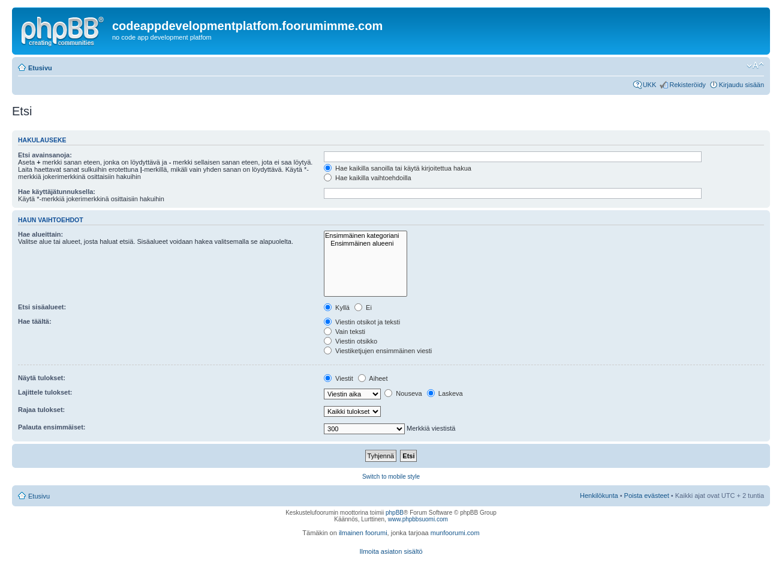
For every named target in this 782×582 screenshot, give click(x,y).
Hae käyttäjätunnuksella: (56, 191)
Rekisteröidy (687, 84)
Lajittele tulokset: (45, 392)
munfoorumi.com (455, 532)
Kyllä (337, 307)
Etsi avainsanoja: (45, 155)
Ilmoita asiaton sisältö (390, 551)
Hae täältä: (35, 321)
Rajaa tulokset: (41, 409)
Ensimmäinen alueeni (365, 243)
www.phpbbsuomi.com (418, 519)
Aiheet (373, 378)
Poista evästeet (646, 495)
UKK (650, 84)
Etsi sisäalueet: (42, 307)
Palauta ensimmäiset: (52, 427)
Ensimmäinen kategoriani (365, 236)
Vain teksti (344, 331)
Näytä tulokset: (41, 377)
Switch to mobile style (391, 476)
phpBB (395, 512)
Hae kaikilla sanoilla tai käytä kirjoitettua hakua (397, 168)
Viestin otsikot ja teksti (362, 322)
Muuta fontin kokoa (755, 65)
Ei (363, 307)
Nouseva (403, 393)
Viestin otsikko (350, 341)
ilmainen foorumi (363, 532)
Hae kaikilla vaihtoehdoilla (367, 177)
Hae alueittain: (40, 234)
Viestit (338, 378)
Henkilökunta (599, 495)
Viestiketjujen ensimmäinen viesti (378, 350)
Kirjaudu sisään (741, 84)
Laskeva (445, 393)
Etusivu (40, 67)
